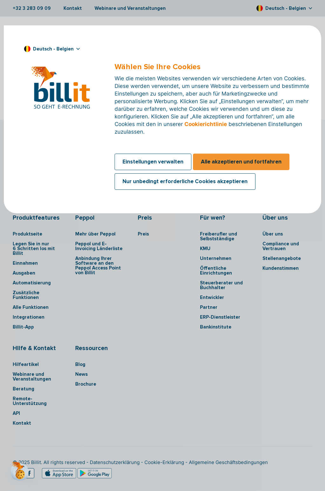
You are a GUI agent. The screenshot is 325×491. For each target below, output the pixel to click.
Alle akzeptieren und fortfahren (241, 161)
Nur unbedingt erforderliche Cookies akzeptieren (185, 181)
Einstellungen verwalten (153, 161)
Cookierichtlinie (205, 124)
